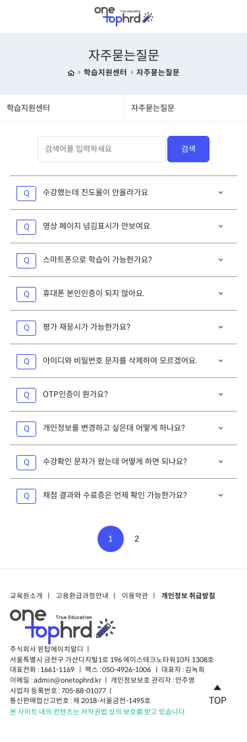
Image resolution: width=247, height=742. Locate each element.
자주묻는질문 (158, 73)
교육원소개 (26, 596)
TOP (218, 692)
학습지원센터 (105, 73)
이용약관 (135, 596)
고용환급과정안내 (82, 596)
